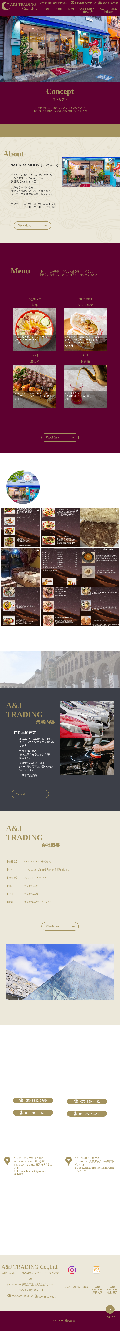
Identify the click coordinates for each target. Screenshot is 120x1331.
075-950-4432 (87, 1101)
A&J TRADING (88, 11)
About (59, 9)
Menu (71, 9)
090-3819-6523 (108, 3)
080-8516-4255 (87, 1114)
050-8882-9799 (81, 3)
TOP (47, 9)
